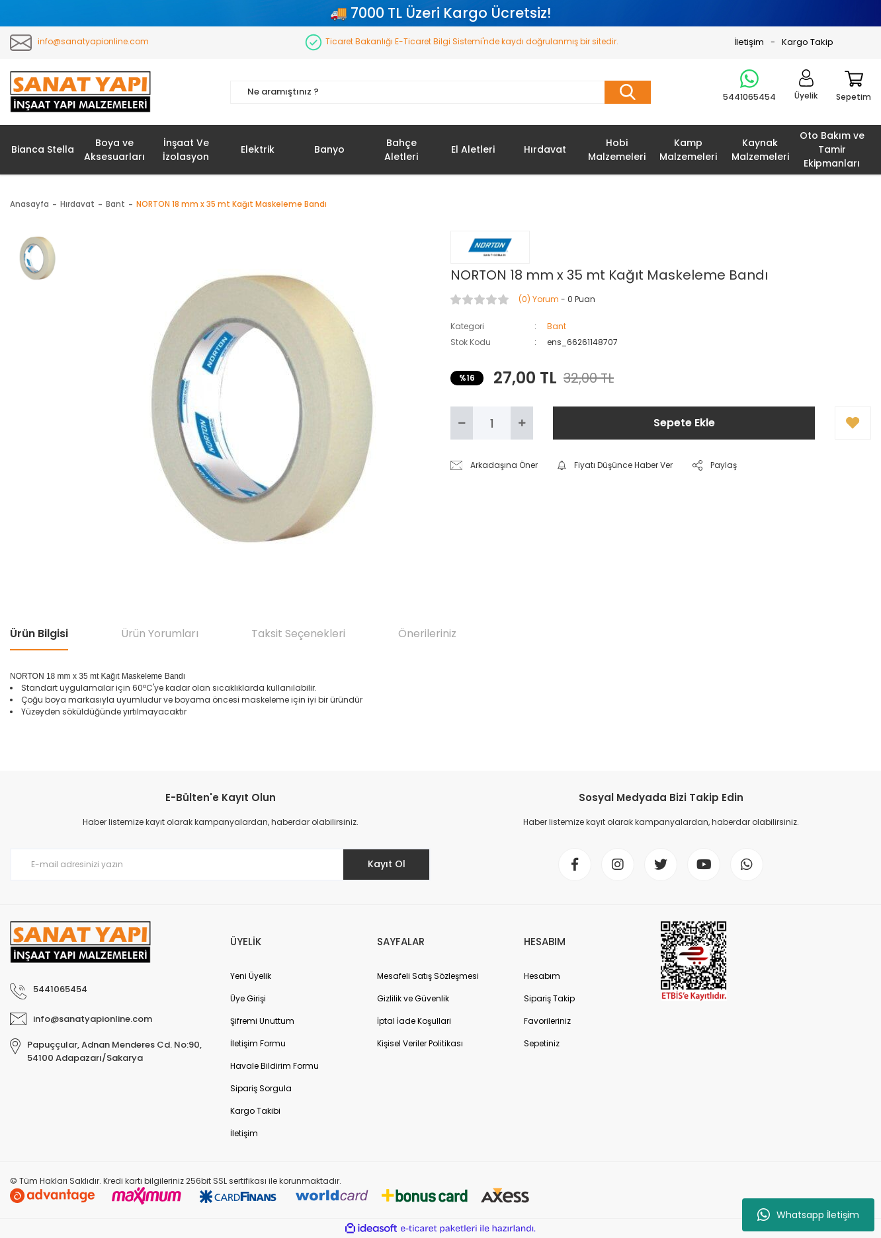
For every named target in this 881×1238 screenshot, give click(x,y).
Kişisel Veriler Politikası (420, 1043)
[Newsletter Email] (220, 864)
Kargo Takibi (255, 1110)
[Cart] (853, 91)
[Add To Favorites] (853, 423)
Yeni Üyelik (250, 976)
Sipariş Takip (549, 998)
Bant (556, 326)
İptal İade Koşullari (414, 1020)
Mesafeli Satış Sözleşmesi (428, 976)
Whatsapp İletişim (808, 1215)
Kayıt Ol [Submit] (386, 863)
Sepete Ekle (684, 422)
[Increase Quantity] (522, 423)
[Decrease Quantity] (461, 423)
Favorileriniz (547, 1020)
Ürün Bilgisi (39, 633)
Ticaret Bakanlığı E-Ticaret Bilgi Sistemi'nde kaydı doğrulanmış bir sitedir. (471, 41)
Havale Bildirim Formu (274, 1065)
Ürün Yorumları (159, 633)
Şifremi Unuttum (262, 1020)
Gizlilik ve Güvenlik (413, 998)
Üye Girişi (248, 998)
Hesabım (542, 976)
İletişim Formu (258, 1043)
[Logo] (80, 92)
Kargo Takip (807, 42)
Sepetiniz (542, 1043)
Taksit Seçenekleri (298, 633)
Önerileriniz (427, 633)
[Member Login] (806, 91)
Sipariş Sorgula (261, 1088)
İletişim (749, 42)
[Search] (440, 92)
